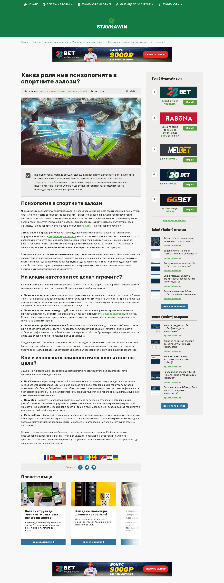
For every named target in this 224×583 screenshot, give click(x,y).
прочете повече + (43, 542)
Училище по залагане (56, 42)
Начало (25, 42)
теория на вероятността (62, 236)
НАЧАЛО (33, 4)
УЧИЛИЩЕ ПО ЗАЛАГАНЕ (137, 4)
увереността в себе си (47, 182)
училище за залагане (111, 313)
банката (86, 225)
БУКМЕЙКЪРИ (173, 4)
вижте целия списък (174, 221)
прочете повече (172, 245)
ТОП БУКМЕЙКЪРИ (60, 4)
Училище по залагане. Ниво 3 (88, 42)
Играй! (190, 102)
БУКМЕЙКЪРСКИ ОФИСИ (97, 4)
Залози (37, 42)
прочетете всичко (174, 306)
